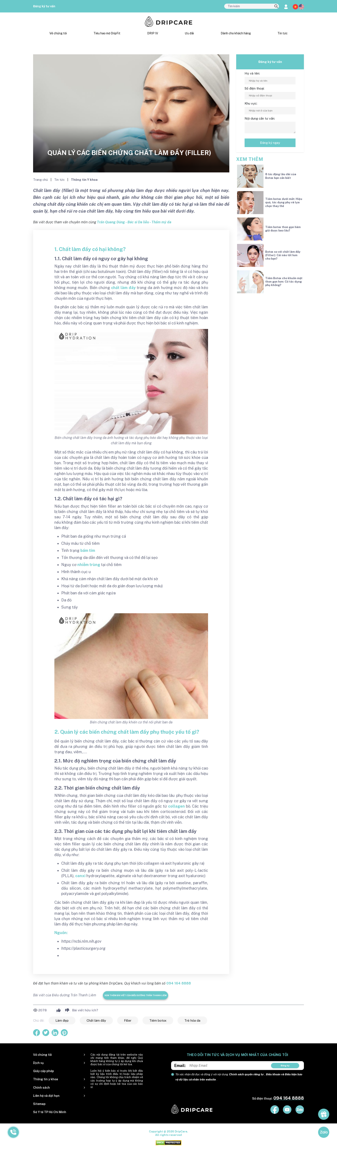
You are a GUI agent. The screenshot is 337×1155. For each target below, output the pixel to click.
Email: (180, 1065)
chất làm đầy (123, 287)
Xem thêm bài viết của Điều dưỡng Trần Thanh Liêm (135, 995)
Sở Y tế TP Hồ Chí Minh (49, 1112)
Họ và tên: (252, 73)
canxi (80, 875)
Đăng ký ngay (270, 143)
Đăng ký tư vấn (44, 6)
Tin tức (282, 33)
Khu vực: (251, 103)
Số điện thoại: (254, 88)
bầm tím (87, 550)
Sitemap (39, 1104)
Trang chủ (41, 179)
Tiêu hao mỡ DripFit (106, 33)
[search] (276, 6)
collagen (176, 806)
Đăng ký (285, 1065)
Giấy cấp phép (43, 1071)
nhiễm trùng (88, 564)
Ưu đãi (189, 33)
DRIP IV (152, 33)
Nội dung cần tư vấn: (260, 118)
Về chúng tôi (58, 33)
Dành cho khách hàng (236, 33)
